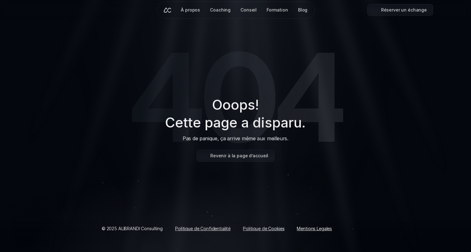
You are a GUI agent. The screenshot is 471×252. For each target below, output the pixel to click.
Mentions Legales (314, 228)
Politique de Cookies (263, 228)
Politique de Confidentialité (203, 228)
